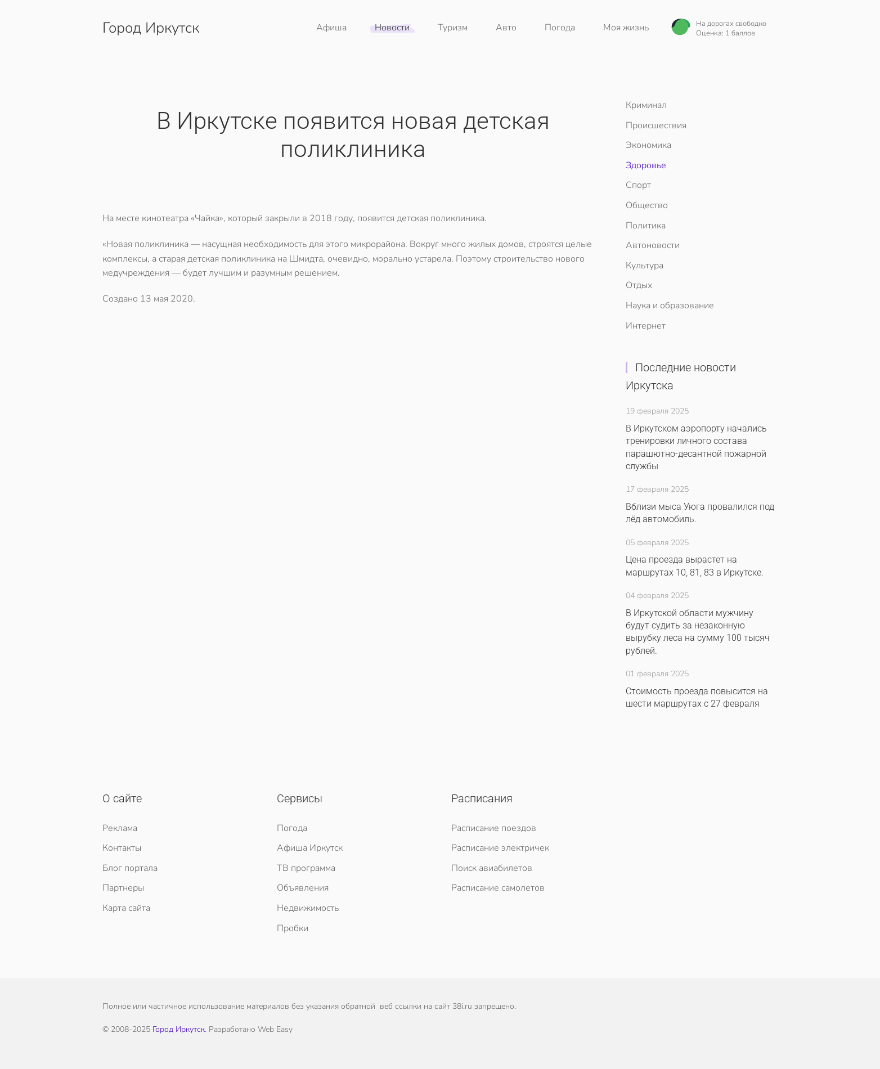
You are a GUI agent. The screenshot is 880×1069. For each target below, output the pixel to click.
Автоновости (653, 245)
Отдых (639, 285)
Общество (647, 205)
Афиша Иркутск (310, 848)
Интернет (646, 326)
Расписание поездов (493, 828)
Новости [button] (392, 27)
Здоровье (646, 165)
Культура (644, 265)
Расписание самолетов (498, 888)
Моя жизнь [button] (626, 27)
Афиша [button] (331, 27)
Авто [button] (506, 27)
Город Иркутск (178, 1029)
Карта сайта (126, 908)
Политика (646, 225)
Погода (560, 27)
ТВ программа (306, 868)
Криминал (646, 105)
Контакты (121, 848)
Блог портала (130, 868)
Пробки (292, 928)
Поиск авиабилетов (491, 868)
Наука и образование (670, 305)
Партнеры (123, 888)
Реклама (119, 828)
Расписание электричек (500, 848)
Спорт (638, 185)
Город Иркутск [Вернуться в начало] (150, 28)
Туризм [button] (453, 27)
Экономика (648, 145)
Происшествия (656, 125)
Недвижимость (308, 908)
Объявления (303, 888)
